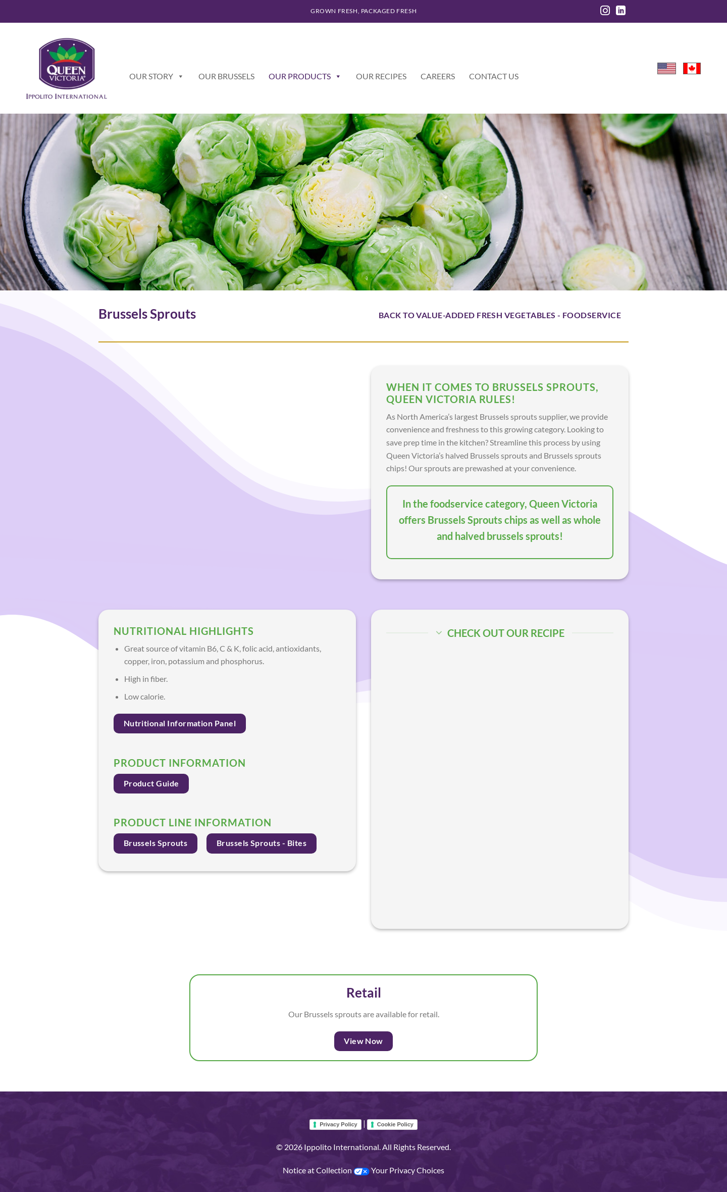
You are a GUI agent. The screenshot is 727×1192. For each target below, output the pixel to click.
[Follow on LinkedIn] (621, 11)
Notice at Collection (318, 1170)
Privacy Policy (338, 1124)
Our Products (305, 76)
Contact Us (493, 76)
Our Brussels (226, 76)
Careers (438, 76)
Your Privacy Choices (398, 1170)
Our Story (156, 76)
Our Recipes (381, 76)
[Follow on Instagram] (605, 11)
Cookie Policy (395, 1124)
